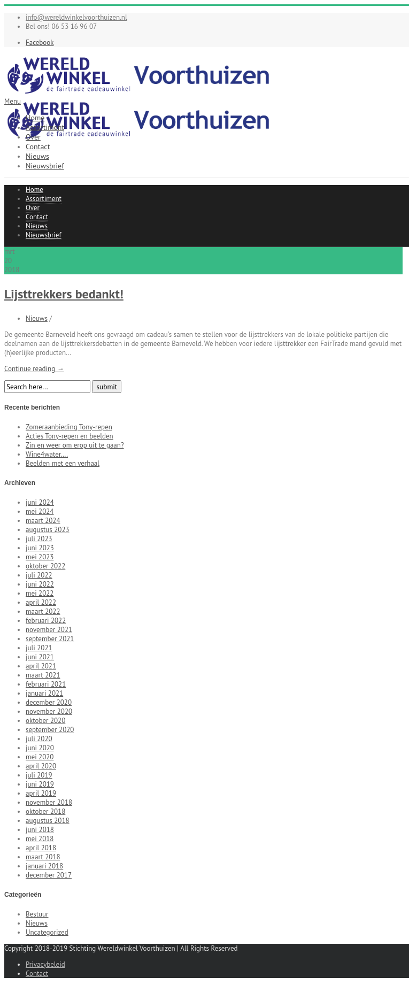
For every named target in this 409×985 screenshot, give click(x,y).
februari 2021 (46, 684)
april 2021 (41, 666)
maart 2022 (43, 611)
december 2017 (49, 875)
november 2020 (49, 711)
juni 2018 (40, 829)
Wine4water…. (47, 454)
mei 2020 (39, 756)
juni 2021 (40, 656)
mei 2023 (39, 556)
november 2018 (49, 802)
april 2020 (41, 766)
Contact (38, 146)
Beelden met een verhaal (62, 463)
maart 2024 (43, 520)
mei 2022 (39, 593)
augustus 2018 (48, 820)
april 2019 (41, 793)
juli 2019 (39, 775)
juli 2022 (39, 575)
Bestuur (37, 914)
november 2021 (49, 629)
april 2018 (41, 847)
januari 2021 (44, 693)
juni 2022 (40, 584)
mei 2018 (39, 838)
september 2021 (50, 638)
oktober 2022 (45, 566)
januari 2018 (44, 866)
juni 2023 (40, 547)
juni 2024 (40, 502)
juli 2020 (39, 738)
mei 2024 (39, 511)
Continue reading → (34, 368)
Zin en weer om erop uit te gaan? (75, 445)
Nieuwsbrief (45, 166)
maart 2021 (43, 675)
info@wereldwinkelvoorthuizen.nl (76, 17)
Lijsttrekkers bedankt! (64, 294)
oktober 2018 (45, 811)
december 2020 (49, 702)
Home (35, 117)
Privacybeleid (45, 964)
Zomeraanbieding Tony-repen (69, 427)
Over (33, 137)
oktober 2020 (45, 720)
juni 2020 (40, 747)
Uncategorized (47, 932)
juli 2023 (39, 538)
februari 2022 (46, 620)
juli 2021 (39, 647)
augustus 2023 (48, 529)
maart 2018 (43, 856)
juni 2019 (40, 784)
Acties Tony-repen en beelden (69, 436)
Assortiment (45, 127)
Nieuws (37, 156)
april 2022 (41, 602)
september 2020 (50, 729)
